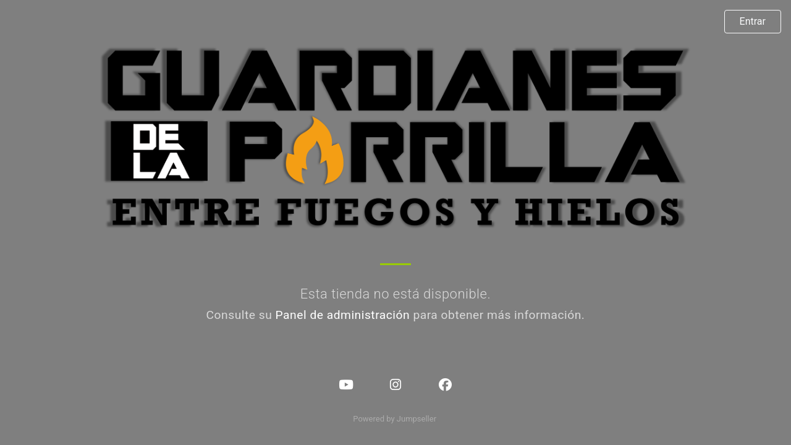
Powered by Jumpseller (394, 418)
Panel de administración (343, 315)
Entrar (753, 21)
